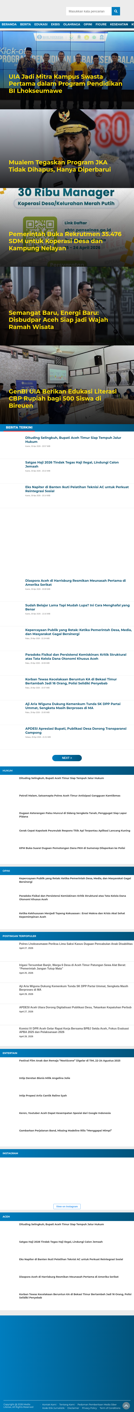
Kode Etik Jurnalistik (53, 1408)
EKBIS (55, 24)
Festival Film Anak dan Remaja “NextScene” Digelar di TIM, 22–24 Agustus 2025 (69, 1060)
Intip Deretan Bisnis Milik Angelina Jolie (44, 1078)
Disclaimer (73, 1408)
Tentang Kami (67, 1404)
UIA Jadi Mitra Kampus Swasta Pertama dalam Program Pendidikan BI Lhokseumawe (65, 83)
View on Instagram (67, 1206)
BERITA (25, 24)
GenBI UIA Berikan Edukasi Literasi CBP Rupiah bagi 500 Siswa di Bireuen (63, 398)
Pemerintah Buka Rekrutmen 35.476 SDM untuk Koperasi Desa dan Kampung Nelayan (65, 241)
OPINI (88, 24)
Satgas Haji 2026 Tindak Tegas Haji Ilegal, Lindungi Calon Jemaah (61, 1241)
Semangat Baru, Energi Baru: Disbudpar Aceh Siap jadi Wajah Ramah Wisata (58, 320)
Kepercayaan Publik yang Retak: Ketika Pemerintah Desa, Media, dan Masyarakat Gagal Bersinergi (75, 880)
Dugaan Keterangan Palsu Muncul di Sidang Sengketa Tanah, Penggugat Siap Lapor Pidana (73, 815)
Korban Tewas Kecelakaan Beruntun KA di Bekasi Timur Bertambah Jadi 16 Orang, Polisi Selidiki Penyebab (75, 1296)
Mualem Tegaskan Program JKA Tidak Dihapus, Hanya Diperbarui (60, 166)
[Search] (88, 11)
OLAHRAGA (71, 24)
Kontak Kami (49, 1404)
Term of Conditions (110, 1408)
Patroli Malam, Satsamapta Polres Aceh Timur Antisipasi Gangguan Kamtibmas (69, 795)
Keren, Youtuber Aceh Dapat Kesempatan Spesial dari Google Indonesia (65, 1113)
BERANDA (9, 24)
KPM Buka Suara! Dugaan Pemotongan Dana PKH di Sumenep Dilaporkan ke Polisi (72, 848)
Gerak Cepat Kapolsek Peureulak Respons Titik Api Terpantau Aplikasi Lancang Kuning (74, 830)
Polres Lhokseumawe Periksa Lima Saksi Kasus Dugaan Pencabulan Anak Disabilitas (76, 943)
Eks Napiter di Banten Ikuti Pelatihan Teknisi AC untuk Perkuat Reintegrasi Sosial (71, 1259)
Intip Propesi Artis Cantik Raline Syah (43, 1095)
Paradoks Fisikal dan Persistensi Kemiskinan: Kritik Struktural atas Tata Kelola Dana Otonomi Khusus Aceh (72, 897)
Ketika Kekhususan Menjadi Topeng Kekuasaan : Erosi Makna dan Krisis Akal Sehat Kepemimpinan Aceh (72, 915)
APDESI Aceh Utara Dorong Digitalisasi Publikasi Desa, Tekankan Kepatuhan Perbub (75, 1007)
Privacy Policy (89, 1408)
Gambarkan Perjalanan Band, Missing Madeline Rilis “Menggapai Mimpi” (65, 1130)
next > (67, 757)
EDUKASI (41, 24)
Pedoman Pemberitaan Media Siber (97, 1404)
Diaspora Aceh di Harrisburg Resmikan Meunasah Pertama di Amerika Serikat (69, 1276)
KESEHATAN (119, 24)
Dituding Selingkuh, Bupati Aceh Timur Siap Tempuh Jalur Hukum (61, 778)
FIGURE (101, 24)
